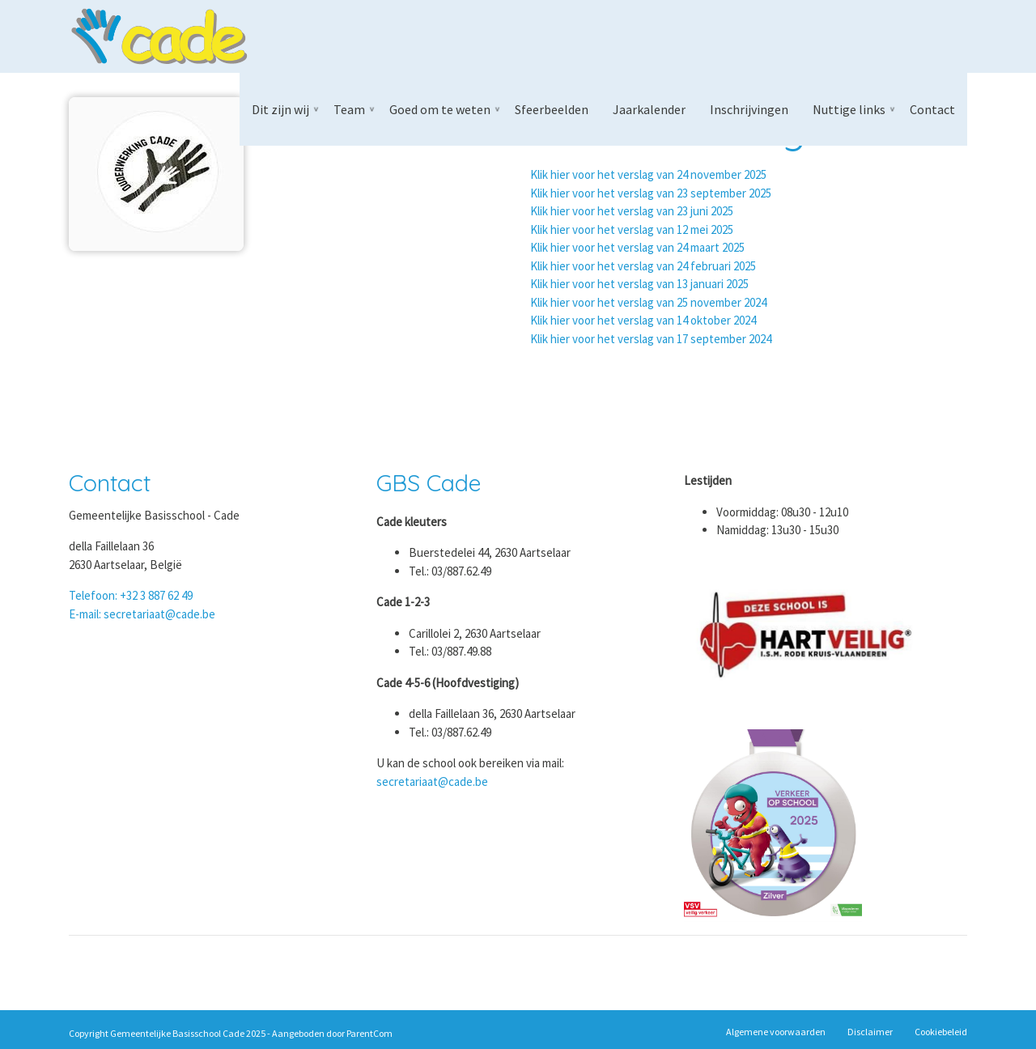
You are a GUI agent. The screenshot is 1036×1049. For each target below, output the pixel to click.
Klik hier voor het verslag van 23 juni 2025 (631, 211)
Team (349, 109)
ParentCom (369, 1033)
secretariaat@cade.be (432, 781)
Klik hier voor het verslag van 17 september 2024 (650, 338)
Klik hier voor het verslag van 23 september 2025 (650, 193)
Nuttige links (849, 109)
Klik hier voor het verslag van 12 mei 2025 (631, 229)
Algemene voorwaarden (776, 1032)
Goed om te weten (439, 109)
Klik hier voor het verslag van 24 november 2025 (648, 174)
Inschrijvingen (749, 109)
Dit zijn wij (280, 109)
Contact (932, 109)
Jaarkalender (649, 109)
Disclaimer (870, 1032)
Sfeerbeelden (551, 109)
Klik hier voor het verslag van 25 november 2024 (648, 302)
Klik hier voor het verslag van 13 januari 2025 (639, 283)
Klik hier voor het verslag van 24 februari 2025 (643, 266)
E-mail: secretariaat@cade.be (142, 614)
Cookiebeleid (941, 1032)
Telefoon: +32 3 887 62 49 (131, 595)
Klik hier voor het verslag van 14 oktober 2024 (643, 320)
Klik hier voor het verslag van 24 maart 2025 (637, 247)
